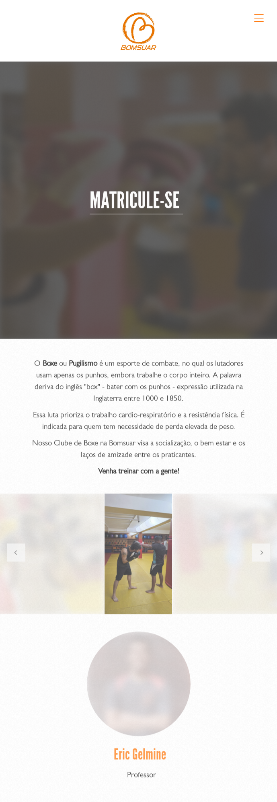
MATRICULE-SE (136, 202)
